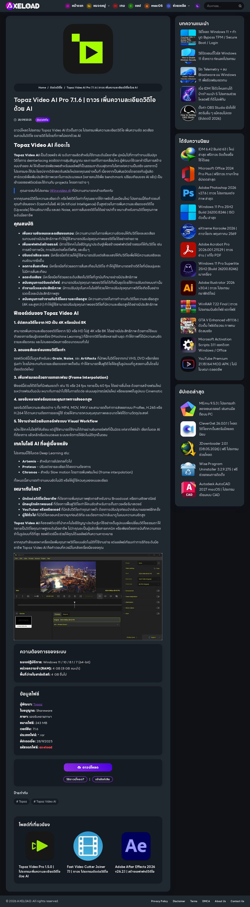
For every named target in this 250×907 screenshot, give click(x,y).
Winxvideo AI (60, 190)
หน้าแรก (74, 6)
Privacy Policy (159, 901)
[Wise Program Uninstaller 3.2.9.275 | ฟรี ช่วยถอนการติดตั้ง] (188, 469)
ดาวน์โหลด (88, 767)
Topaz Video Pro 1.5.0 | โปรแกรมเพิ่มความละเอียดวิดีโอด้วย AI (39, 871)
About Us (220, 901)
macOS (153, 6)
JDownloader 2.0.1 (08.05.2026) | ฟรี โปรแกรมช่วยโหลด (218, 449)
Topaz (37, 704)
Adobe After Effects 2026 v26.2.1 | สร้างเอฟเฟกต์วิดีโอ (135, 869)
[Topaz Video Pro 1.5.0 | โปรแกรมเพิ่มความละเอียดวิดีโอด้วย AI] (40, 846)
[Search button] (240, 6)
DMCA (206, 901)
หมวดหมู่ (99, 6)
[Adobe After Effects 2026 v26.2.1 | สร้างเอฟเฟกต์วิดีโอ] (136, 846)
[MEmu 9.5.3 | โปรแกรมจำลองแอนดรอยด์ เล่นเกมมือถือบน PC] (188, 409)
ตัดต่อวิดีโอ (42, 120)
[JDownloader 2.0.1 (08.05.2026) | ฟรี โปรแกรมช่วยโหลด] (188, 449)
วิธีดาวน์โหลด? (75, 779)
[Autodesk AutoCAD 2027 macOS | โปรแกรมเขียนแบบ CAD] (188, 489)
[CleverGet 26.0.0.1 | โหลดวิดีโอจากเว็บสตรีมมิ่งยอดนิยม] (188, 429)
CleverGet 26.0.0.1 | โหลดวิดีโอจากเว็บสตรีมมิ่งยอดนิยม (218, 429)
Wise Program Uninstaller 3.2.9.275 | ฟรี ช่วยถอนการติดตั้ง (218, 469)
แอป (134, 6)
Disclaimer (179, 901)
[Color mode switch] (197, 6)
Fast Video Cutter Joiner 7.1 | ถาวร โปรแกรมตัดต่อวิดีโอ (87, 869)
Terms (193, 901)
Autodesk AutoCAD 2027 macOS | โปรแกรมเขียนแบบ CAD (216, 489)
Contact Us (237, 901)
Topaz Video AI (45, 801)
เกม (119, 6)
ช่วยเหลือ (178, 6)
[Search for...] (220, 6)
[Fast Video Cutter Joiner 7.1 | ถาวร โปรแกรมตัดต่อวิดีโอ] (88, 846)
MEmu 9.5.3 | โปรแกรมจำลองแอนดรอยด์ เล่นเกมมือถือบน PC (217, 409)
